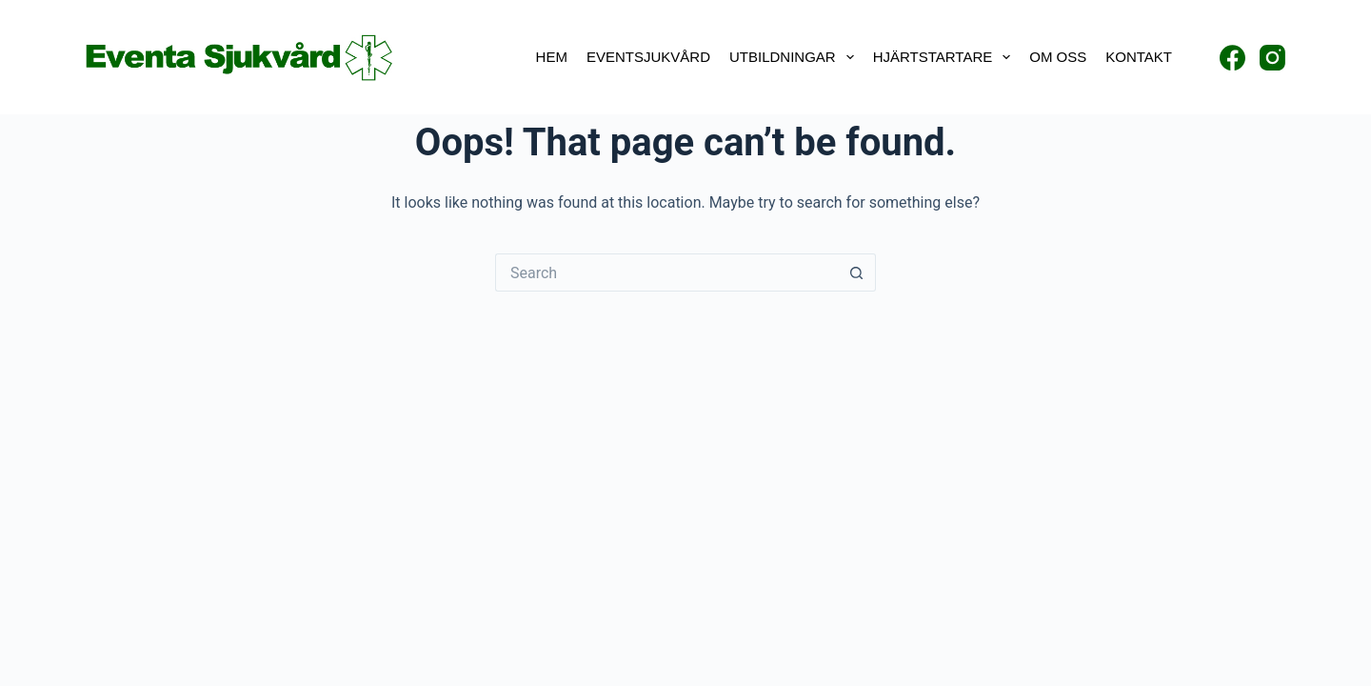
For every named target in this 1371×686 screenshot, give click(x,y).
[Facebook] (1232, 58)
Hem (551, 57)
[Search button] (857, 272)
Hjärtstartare (946, 57)
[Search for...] (666, 272)
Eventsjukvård (648, 57)
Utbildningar (795, 57)
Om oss (1057, 57)
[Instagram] (1272, 58)
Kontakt (1138, 57)
